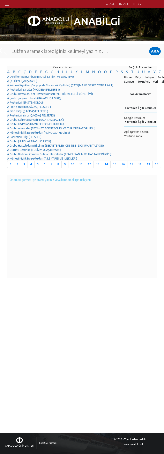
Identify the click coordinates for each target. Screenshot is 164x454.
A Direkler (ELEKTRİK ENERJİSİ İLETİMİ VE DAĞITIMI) (40, 76)
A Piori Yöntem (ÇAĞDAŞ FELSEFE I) (29, 106)
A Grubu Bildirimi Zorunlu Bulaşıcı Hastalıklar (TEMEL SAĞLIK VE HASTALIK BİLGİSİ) (59, 154)
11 (81, 164)
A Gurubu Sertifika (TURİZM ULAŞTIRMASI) (34, 150)
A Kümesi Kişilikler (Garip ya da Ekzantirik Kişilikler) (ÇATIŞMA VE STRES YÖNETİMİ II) (60, 85)
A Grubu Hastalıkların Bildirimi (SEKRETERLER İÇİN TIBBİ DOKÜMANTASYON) (55, 145)
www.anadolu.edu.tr (135, 444)
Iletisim (137, 4)
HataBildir (124, 4)
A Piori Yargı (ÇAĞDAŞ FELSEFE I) (27, 111)
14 (106, 164)
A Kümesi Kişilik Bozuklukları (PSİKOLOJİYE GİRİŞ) (38, 132)
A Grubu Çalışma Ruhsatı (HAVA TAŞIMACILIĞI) (36, 119)
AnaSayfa (110, 4)
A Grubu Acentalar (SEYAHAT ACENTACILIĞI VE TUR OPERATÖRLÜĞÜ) (51, 128)
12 (89, 164)
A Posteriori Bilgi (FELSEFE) (24, 137)
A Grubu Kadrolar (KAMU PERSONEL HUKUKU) (36, 124)
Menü (7, 4)
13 (97, 164)
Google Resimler (134, 118)
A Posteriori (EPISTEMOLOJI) (25, 102)
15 (114, 164)
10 (72, 164)
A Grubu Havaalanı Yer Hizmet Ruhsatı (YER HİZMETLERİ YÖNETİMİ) (50, 94)
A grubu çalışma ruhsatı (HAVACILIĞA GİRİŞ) (34, 98)
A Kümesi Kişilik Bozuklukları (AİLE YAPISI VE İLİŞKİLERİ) (42, 158)
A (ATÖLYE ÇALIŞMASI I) (22, 81)
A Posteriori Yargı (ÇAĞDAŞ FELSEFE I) (31, 115)
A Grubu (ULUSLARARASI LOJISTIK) (29, 141)
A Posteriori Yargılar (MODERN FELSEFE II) (33, 89)
